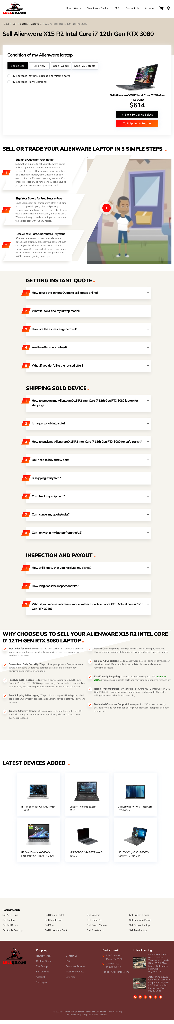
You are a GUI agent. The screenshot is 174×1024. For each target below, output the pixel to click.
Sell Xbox (50, 929)
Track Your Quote (75, 975)
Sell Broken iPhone (139, 919)
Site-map (70, 980)
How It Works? (43, 959)
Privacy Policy (114, 1015)
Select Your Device (97, 9)
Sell (14, 23)
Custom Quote (44, 965)
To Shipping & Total (137, 123)
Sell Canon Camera (97, 929)
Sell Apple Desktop (12, 934)
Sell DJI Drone (10, 929)
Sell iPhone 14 (94, 924)
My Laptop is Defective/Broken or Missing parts (55, 76)
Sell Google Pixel (54, 924)
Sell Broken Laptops (76, 1018)
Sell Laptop (9, 924)
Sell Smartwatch (95, 934)
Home (6, 23)
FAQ (117, 9)
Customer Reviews (75, 970)
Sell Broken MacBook (56, 934)
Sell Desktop (93, 919)
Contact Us (132, 9)
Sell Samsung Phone (140, 924)
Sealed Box (17, 66)
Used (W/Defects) (85, 66)
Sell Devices (42, 975)
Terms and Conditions (96, 1015)
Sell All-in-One (10, 919)
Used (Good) (61, 66)
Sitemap (80, 1015)
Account (150, 9)
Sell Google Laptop (139, 929)
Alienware (36, 23)
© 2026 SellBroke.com (64, 1015)
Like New (39, 66)
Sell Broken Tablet (54, 919)
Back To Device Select (137, 114)
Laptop (24, 23)
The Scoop (42, 970)
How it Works (73, 9)
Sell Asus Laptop (138, 934)
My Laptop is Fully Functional (55, 82)
